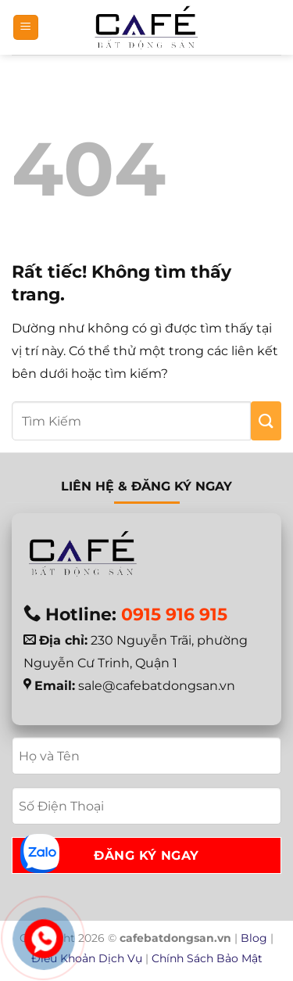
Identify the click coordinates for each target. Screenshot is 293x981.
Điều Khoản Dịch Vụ (86, 958)
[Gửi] (266, 420)
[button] (25, 28)
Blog (254, 938)
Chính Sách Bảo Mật (207, 958)
